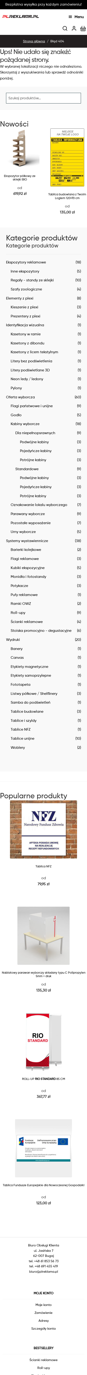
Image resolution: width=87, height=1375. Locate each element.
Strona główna (34, 41)
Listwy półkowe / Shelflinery (34, 693)
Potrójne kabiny (33, 460)
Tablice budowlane (27, 711)
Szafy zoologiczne (26, 289)
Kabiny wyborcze (25, 424)
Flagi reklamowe (25, 558)
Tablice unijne (22, 738)
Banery (17, 648)
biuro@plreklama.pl (43, 1271)
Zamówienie (43, 1313)
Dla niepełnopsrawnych (35, 433)
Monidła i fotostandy (28, 576)
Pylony (16, 388)
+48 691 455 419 (46, 1266)
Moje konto (43, 1305)
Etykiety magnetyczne (29, 666)
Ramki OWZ (21, 603)
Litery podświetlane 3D (30, 370)
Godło (16, 415)
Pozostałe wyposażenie (31, 523)
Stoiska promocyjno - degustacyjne (41, 630)
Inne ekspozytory (25, 271)
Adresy (44, 1320)
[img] (65, 28)
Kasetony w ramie (26, 334)
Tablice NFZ (20, 729)
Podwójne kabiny (34, 442)
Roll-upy (18, 612)
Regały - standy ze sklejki (32, 280)
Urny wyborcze (23, 531)
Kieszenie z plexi (24, 307)
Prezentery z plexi (25, 316)
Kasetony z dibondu (27, 343)
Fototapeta (20, 684)
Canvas (17, 657)
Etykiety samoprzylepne (31, 675)
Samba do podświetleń (30, 702)
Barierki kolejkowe (26, 549)
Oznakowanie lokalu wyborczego (39, 505)
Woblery (18, 747)
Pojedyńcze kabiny (36, 451)
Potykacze (19, 585)
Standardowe (27, 469)
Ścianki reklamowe (27, 621)
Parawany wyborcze (28, 514)
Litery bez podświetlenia (31, 361)
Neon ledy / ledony (27, 379)
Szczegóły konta (43, 1328)
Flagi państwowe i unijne (32, 406)
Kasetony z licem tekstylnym (34, 352)
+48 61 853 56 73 (46, 1261)
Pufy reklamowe (24, 595)
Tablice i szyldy (23, 720)
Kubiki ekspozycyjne (28, 568)
